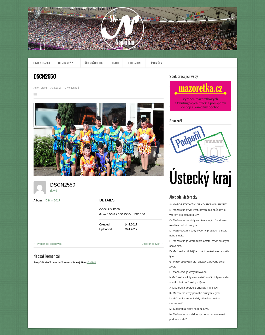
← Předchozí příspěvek (47, 243)
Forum (115, 63)
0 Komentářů (72, 87)
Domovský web (67, 63)
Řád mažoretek (93, 63)
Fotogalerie (134, 63)
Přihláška (156, 63)
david (44, 87)
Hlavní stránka (41, 63)
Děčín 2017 (52, 200)
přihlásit (91, 262)
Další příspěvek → (153, 243)
